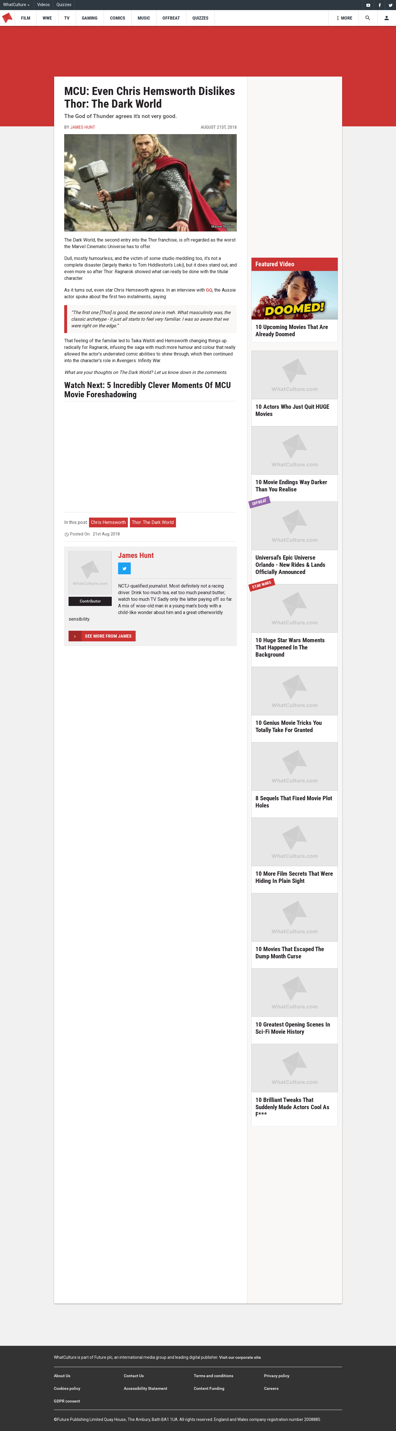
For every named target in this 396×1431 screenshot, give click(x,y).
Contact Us (134, 1375)
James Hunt (82, 127)
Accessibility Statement (145, 1388)
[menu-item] (25, 18)
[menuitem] (368, 5)
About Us (62, 1375)
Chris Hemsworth (108, 522)
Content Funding (209, 1388)
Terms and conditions (213, 1375)
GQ (209, 290)
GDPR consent (67, 1401)
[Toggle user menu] (386, 18)
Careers (271, 1388)
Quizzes (63, 4)
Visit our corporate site (240, 1357)
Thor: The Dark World (153, 522)
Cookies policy (67, 1388)
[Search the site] (368, 18)
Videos (43, 4)
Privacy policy (276, 1375)
